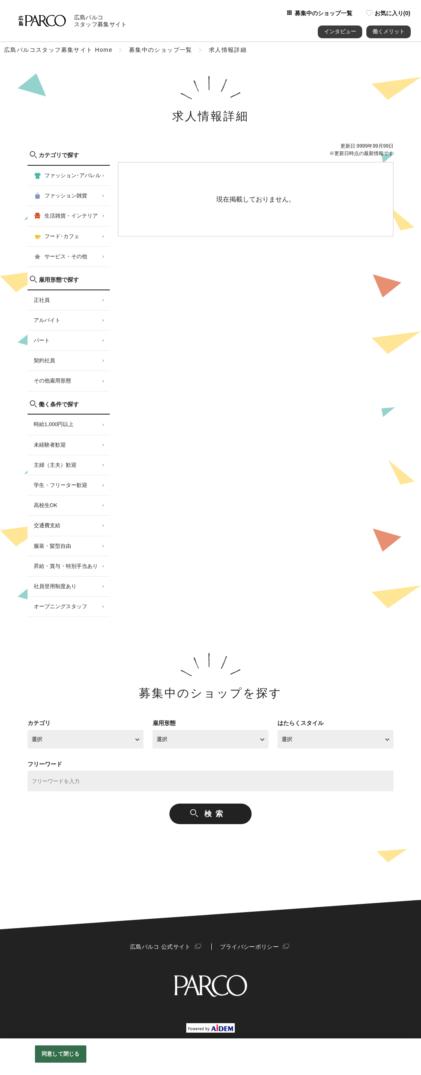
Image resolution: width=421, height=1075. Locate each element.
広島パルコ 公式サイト (161, 946)
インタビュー (340, 28)
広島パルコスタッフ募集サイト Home (58, 49)
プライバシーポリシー (248, 946)
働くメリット (388, 28)
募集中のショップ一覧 (160, 49)
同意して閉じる (60, 1054)
